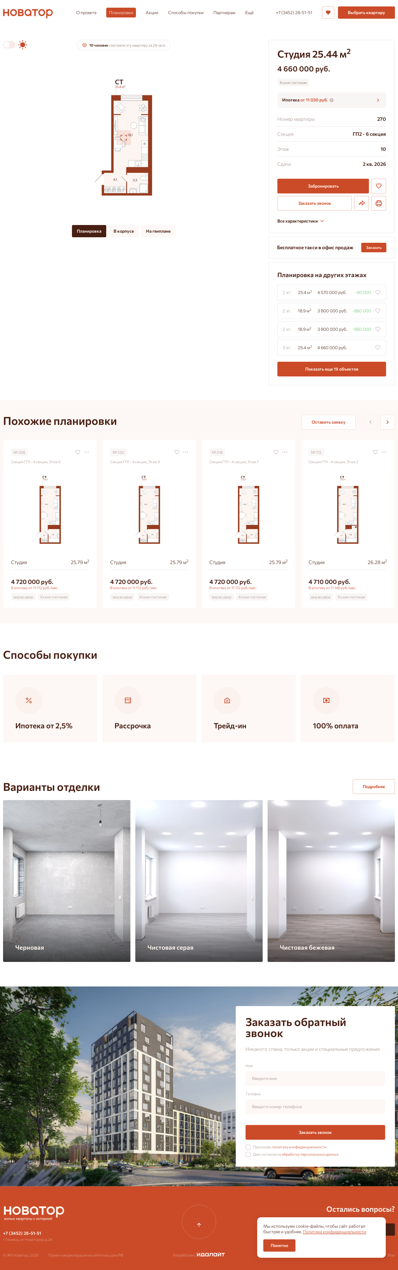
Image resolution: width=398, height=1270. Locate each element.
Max (391, 1255)
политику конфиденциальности (299, 1147)
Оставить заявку (329, 422)
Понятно (279, 1245)
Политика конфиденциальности (334, 1231)
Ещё (249, 12)
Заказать (373, 247)
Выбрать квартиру (366, 12)
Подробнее (374, 786)
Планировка (89, 231)
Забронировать (323, 186)
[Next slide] (387, 422)
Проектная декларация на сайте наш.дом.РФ (85, 1255)
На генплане (158, 231)
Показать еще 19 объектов (332, 369)
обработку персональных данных (310, 1154)
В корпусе (124, 231)
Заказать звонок (314, 203)
